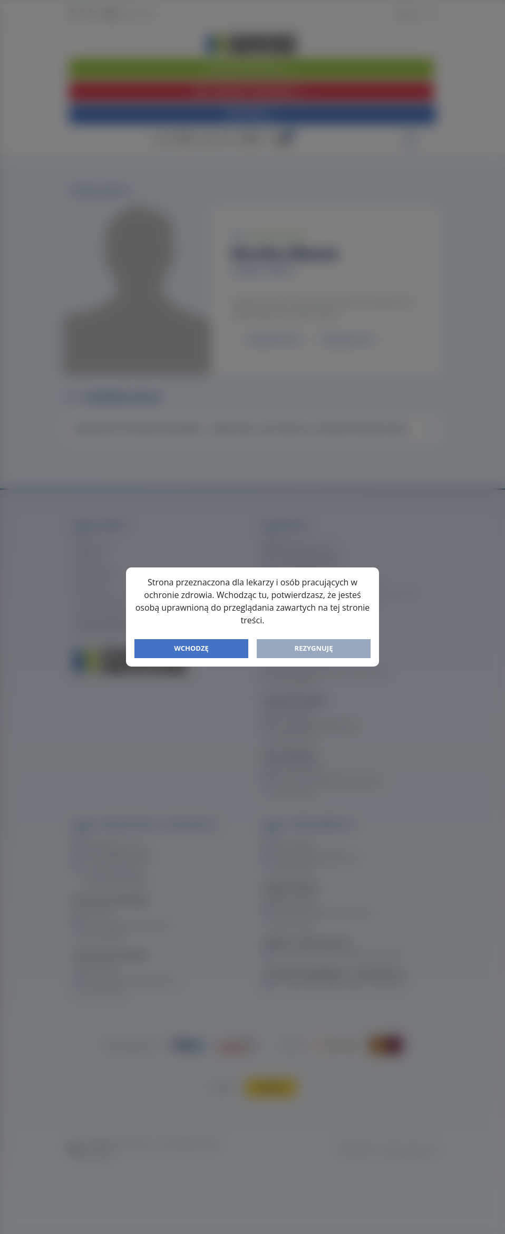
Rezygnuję (314, 648)
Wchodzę (191, 648)
